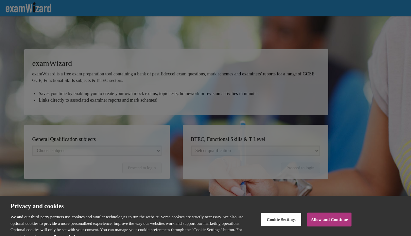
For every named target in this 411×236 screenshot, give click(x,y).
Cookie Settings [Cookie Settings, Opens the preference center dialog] (281, 223)
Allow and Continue (329, 223)
